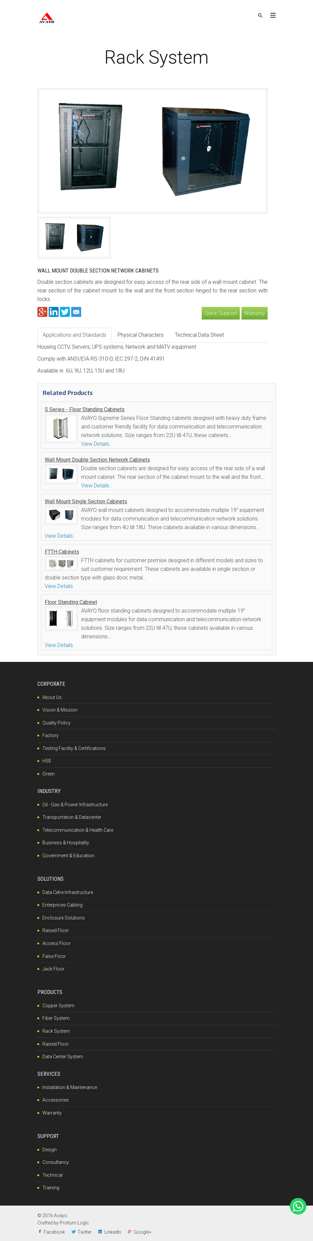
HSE (46, 761)
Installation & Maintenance (69, 1087)
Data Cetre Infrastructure (67, 892)
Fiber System (56, 1018)
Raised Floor (55, 930)
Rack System (56, 1031)
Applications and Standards (74, 335)
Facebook (54, 1232)
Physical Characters (141, 335)
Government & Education (68, 855)
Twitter (85, 1232)
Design (49, 1149)
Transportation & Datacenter (71, 817)
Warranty (254, 313)
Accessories (55, 1100)
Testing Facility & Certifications (74, 748)
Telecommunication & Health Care (77, 830)
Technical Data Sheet (199, 335)
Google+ (143, 1232)
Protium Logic (74, 1222)
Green (48, 773)
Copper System (58, 1005)
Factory (50, 735)
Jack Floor (53, 968)
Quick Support (220, 313)
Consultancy (55, 1162)
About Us (52, 697)
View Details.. (96, 444)
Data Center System (62, 1056)
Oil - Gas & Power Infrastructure (75, 804)
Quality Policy (56, 722)
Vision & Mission (60, 710)
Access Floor (56, 943)
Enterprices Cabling (62, 905)
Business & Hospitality (65, 842)
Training (50, 1187)
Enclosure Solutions (63, 917)
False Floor (54, 956)
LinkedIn (112, 1232)
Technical (52, 1175)
